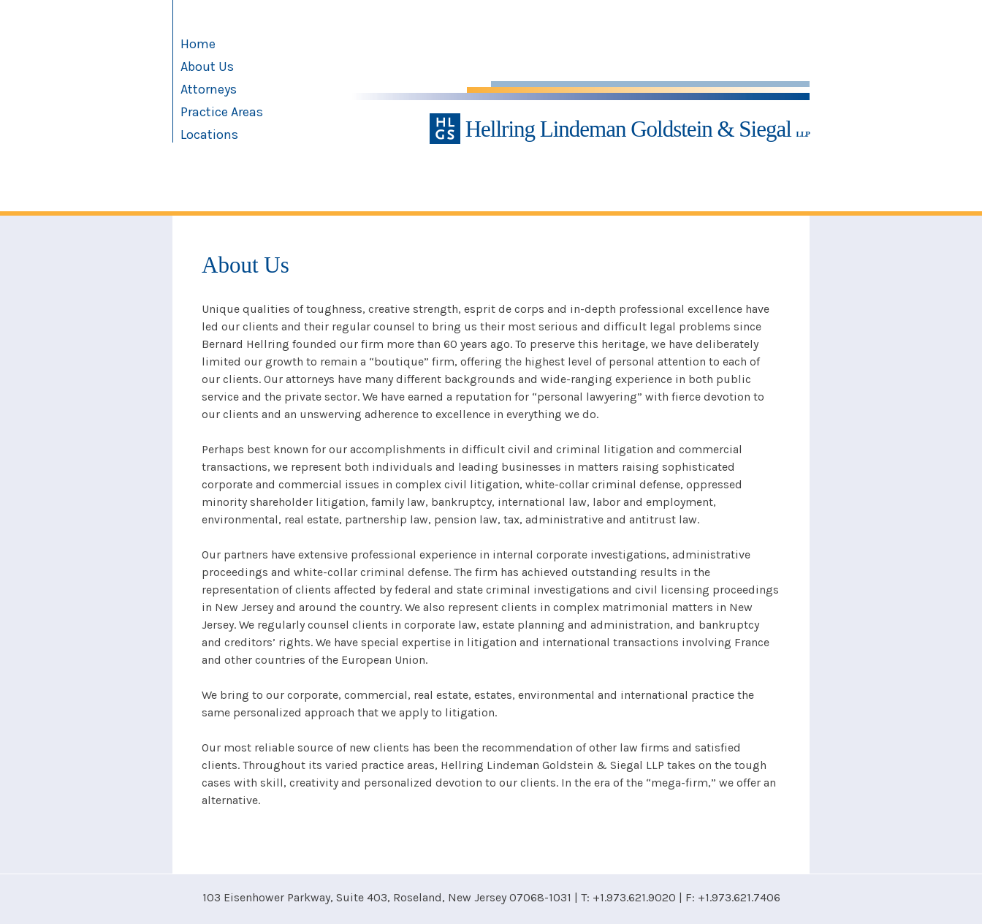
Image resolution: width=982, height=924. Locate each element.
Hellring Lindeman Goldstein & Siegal (620, 129)
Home (198, 44)
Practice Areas (221, 112)
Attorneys (208, 89)
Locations (209, 134)
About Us (207, 66)
